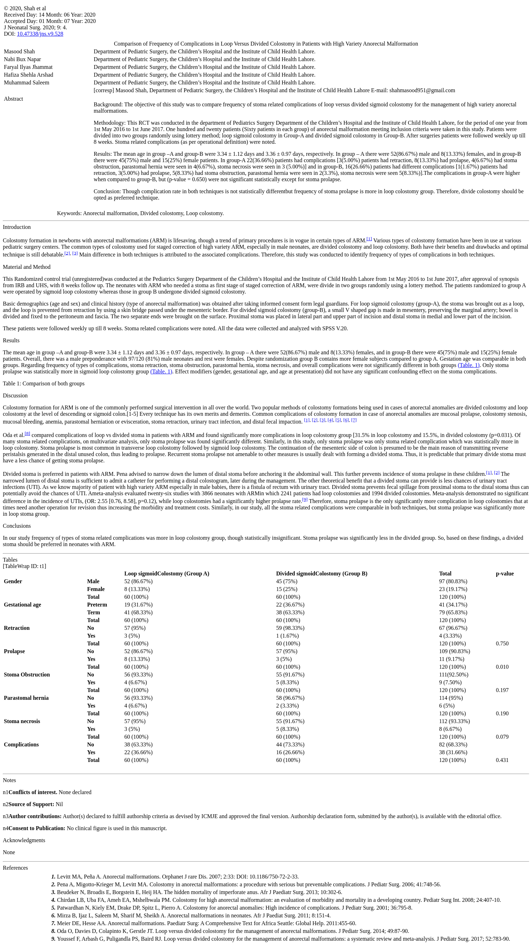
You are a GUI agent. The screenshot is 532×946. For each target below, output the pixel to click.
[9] (305, 499)
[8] (27, 433)
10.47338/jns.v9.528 (40, 34)
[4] (330, 419)
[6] (346, 419)
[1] (369, 238)
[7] (354, 419)
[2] (67, 252)
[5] (338, 419)
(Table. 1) (469, 365)
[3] (75, 252)
